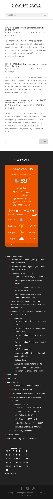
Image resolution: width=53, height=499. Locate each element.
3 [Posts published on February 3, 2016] (13, 455)
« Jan (7, 473)
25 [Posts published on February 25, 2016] (17, 466)
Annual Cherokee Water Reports (28, 364)
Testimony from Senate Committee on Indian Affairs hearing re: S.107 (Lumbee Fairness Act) (28, 304)
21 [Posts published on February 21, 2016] (27, 462)
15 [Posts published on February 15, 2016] (7, 462)
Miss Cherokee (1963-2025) (25, 419)
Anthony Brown (14, 32)
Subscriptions (13, 434)
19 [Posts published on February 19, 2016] (20, 462)
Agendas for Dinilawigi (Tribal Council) (30, 276)
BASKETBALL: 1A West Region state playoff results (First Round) (25, 101)
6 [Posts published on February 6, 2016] (23, 455)
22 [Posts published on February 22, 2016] (7, 466)
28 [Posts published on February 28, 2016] (27, 466)
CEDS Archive (20, 360)
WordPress (26, 495)
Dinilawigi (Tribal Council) (22, 273)
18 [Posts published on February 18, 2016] (17, 462)
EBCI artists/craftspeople (21, 389)
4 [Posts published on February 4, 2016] (16, 455)
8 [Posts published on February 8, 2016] (6, 458)
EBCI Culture (12, 382)
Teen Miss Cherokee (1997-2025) (28, 411)
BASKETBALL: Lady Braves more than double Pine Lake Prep (26, 65)
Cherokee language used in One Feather (28, 393)
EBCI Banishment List (23, 349)
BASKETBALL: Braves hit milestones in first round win (25, 28)
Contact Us (11, 378)
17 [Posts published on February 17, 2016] (14, 462)
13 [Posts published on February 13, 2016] (23, 458)
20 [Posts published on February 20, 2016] (23, 462)
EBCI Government (14, 256)
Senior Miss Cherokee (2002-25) (27, 407)
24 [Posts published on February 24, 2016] (14, 466)
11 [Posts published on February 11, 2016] (17, 458)
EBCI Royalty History (19, 404)
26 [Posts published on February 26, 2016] (20, 466)
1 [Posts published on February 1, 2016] (6, 455)
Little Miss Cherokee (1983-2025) (28, 427)
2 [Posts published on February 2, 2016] (9, 455)
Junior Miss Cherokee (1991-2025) (28, 423)
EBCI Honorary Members (21, 431)
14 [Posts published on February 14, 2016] (27, 458)
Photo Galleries (13, 374)
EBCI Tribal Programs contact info (21, 438)
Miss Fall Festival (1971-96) (25, 415)
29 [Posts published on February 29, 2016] (7, 470)
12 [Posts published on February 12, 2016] (20, 458)
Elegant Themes (26, 492)
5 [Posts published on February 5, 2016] (19, 455)
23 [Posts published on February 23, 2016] (10, 466)
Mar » (13, 473)
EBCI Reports (16, 318)
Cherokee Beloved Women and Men (26, 385)
